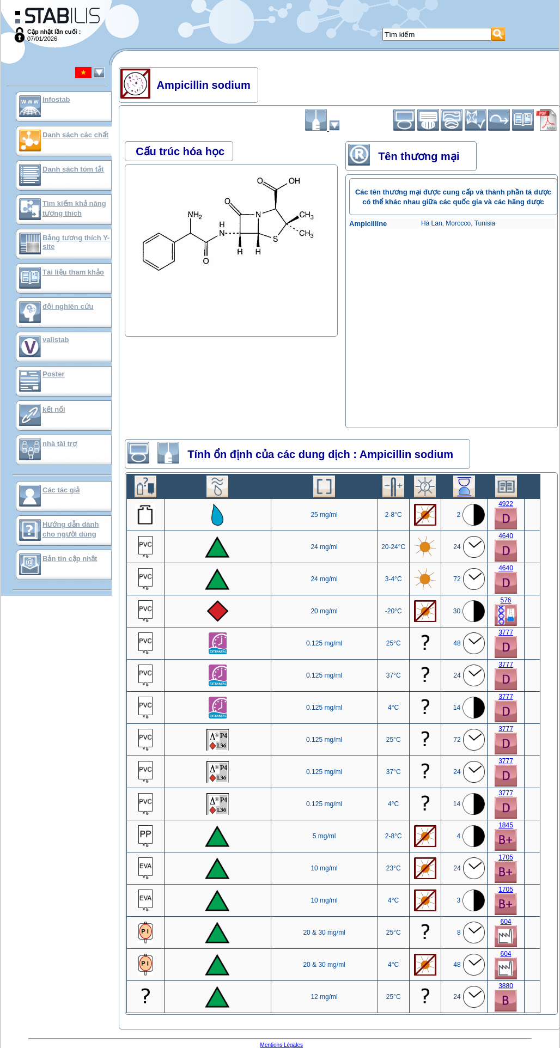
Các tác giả (61, 490)
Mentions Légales (281, 1045)
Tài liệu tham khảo (73, 272)
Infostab (56, 99)
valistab (55, 340)
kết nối (53, 409)
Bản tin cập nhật (69, 559)
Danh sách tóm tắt (73, 169)
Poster (53, 374)
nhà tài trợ (59, 444)
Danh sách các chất (75, 135)
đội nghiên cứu (68, 306)
